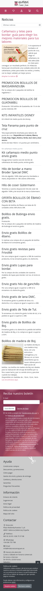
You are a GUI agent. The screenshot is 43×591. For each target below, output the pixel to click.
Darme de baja (22, 408)
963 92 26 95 (8, 536)
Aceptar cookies (10, 586)
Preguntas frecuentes (11, 486)
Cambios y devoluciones (12, 479)
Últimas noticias (9, 25)
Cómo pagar (8, 473)
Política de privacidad (16, 415)
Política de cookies (10, 510)
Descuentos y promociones (13, 469)
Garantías (7, 483)
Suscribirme (9, 408)
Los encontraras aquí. (10, 380)
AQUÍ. (13, 582)
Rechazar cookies (24, 586)
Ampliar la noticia (10, 76)
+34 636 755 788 (9, 542)
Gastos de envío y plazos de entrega (17, 476)
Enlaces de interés (10, 497)
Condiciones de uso (29, 413)
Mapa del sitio (8, 514)
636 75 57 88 (19, 536)
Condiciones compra (11, 466)
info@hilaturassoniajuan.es (27, 444)
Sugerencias (8, 500)
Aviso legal (7, 504)
